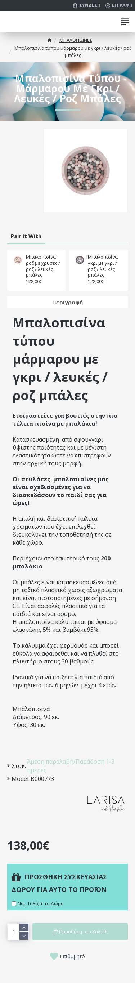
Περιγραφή (67, 302)
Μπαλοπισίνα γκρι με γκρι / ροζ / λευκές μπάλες (103, 266)
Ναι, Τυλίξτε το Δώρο (41, 903)
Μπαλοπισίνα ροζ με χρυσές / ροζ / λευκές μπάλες (43, 266)
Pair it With (26, 236)
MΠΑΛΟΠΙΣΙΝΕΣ (75, 40)
